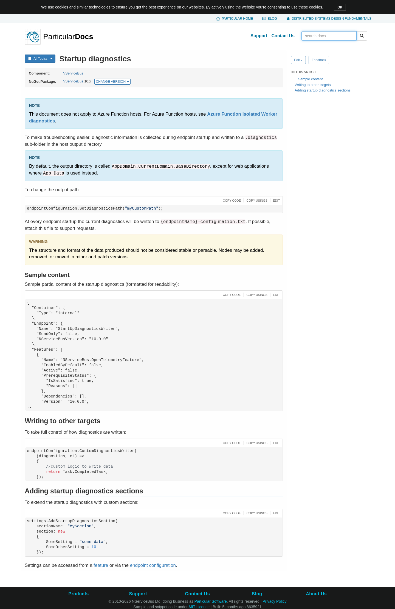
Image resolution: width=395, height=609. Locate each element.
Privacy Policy (274, 601)
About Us (316, 593)
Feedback (319, 60)
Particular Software (210, 601)
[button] (231, 200)
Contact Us (283, 35)
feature (101, 565)
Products (78, 593)
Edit (298, 60)
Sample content (310, 79)
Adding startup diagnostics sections (323, 90)
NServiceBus (73, 73)
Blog (272, 19)
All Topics (40, 59)
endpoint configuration (153, 565)
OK (339, 7)
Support (258, 35)
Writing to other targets (313, 85)
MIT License (199, 607)
